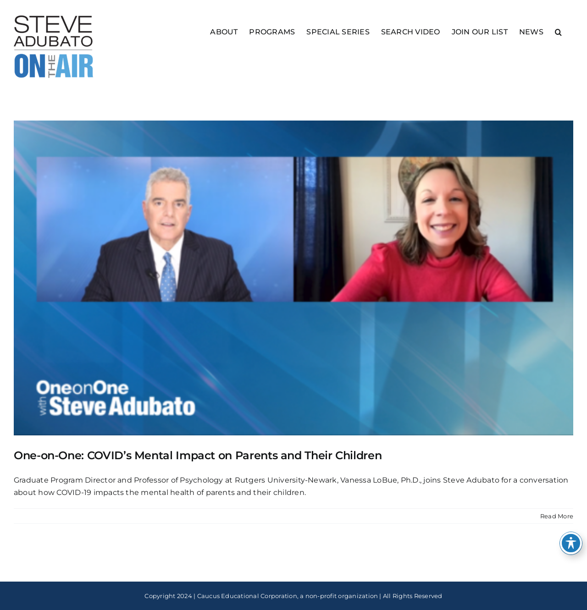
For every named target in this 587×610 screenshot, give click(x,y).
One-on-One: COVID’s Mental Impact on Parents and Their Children (198, 455)
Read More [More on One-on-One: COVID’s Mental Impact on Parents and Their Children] (556, 516)
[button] (558, 31)
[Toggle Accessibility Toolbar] (571, 543)
